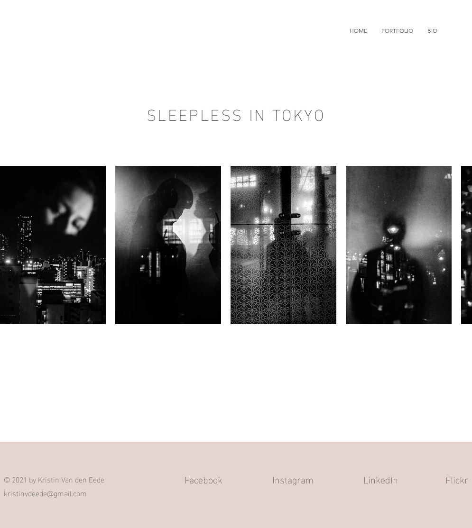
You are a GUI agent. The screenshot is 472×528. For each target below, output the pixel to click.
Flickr (456, 478)
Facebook (203, 478)
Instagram (293, 478)
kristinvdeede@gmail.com (45, 493)
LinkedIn (380, 478)
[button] (397, 31)
